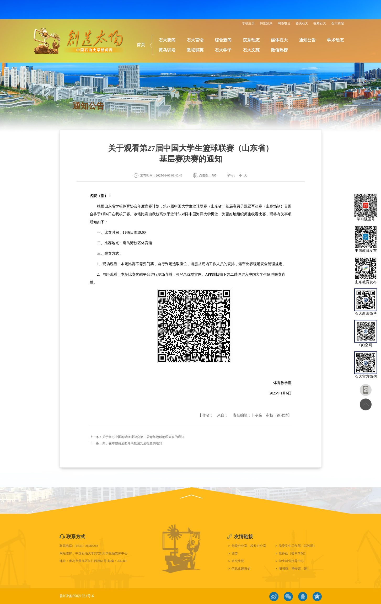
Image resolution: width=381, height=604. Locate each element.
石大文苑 (251, 50)
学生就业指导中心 (291, 561)
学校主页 (248, 23)
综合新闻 (223, 40)
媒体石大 (279, 40)
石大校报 (337, 23)
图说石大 (302, 23)
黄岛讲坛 (167, 50)
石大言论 (195, 40)
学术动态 (335, 40)
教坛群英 (195, 50)
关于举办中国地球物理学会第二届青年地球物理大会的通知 (143, 437)
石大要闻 (167, 40)
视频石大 (319, 23)
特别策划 (266, 23)
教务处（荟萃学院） (293, 553)
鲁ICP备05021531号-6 (77, 596)
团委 (235, 553)
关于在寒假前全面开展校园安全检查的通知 (132, 443)
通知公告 (307, 40)
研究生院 (238, 561)
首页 (141, 44)
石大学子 (223, 50)
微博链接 (273, 596)
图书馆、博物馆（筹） (294, 568)
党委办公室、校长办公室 (249, 546)
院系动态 (251, 40)
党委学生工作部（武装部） (297, 546)
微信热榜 (279, 50)
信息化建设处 (241, 568)
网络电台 (284, 23)
